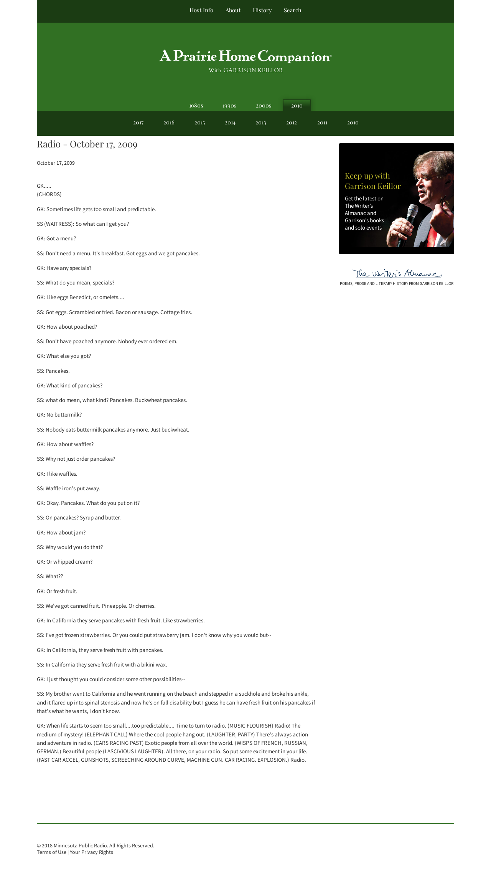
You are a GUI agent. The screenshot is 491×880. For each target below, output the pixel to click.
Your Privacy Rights (91, 852)
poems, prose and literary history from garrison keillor (396, 283)
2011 (322, 122)
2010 (297, 105)
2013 (260, 122)
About (233, 10)
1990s (229, 105)
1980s (196, 105)
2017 (138, 122)
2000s (264, 105)
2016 (169, 122)
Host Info (201, 10)
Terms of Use (51, 852)
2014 (230, 122)
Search (293, 10)
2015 (199, 122)
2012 (291, 122)
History (262, 10)
